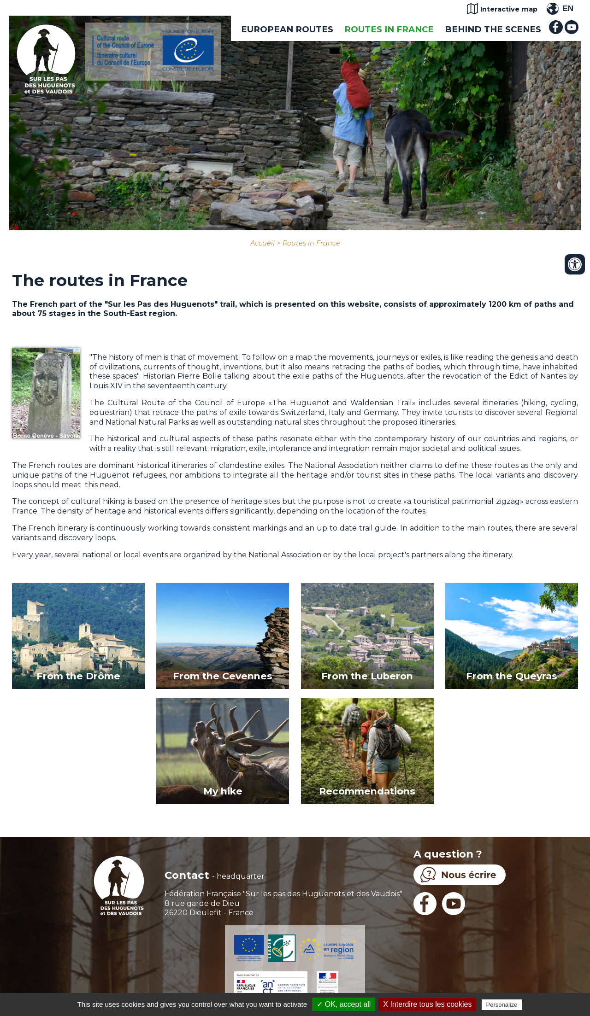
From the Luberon (367, 676)
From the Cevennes (222, 676)
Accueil (262, 243)
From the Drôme (78, 676)
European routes (287, 29)
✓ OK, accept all (344, 1004)
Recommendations (367, 791)
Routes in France (389, 29)
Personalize (502, 1004)
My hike (222, 791)
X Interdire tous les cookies (427, 1004)
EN (567, 8)
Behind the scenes (493, 29)
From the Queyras (511, 676)
